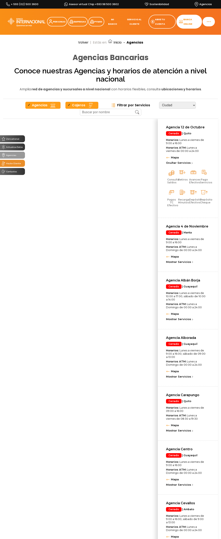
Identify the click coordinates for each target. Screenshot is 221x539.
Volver (83, 42)
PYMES (96, 22)
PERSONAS (57, 21)
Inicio (115, 42)
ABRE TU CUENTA (158, 22)
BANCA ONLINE (185, 22)
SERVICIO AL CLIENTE (134, 22)
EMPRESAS (78, 22)
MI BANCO (112, 22)
